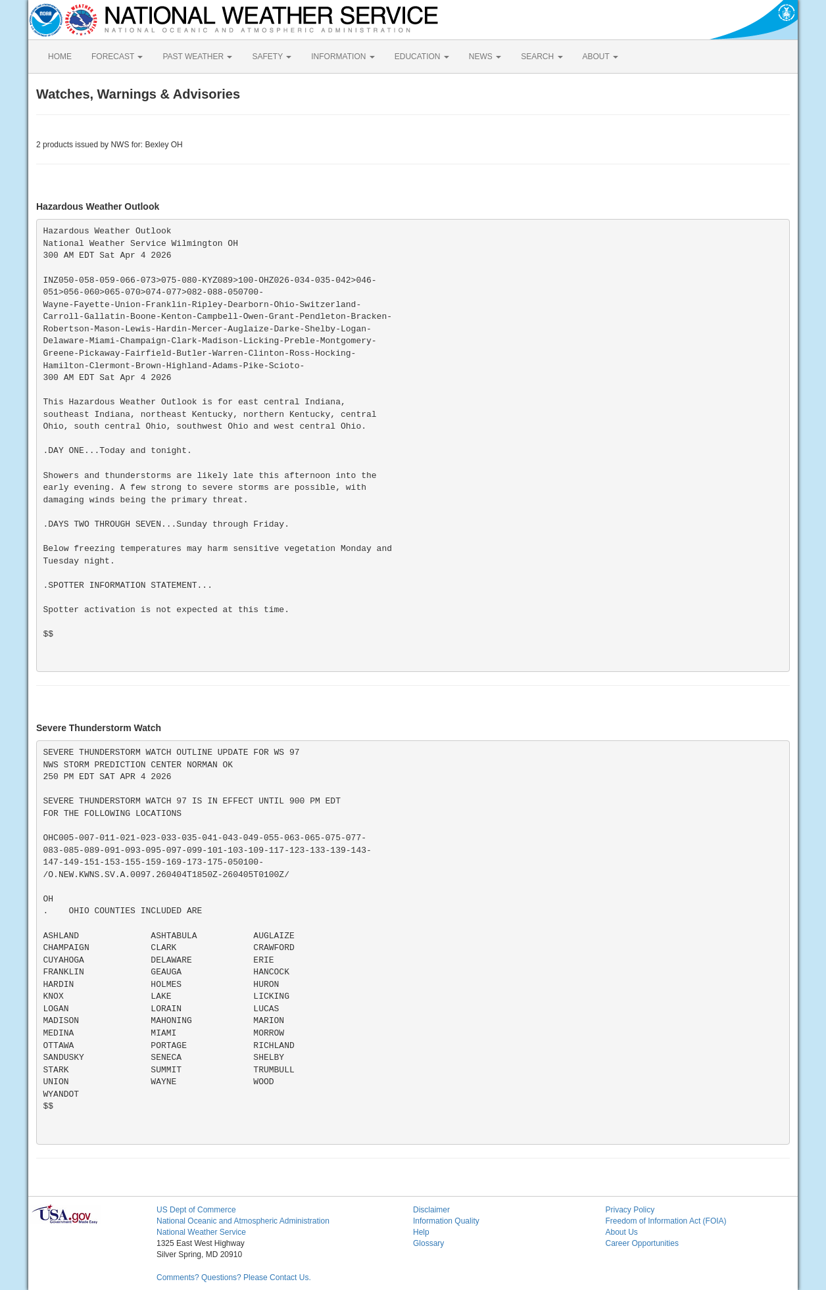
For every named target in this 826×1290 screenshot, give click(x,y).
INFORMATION (342, 56)
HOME (60, 56)
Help (421, 1232)
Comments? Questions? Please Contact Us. (234, 1277)
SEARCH (541, 56)
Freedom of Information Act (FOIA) (666, 1221)
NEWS (485, 56)
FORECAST (117, 56)
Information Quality (446, 1221)
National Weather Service (201, 1232)
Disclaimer (431, 1209)
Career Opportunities (642, 1243)
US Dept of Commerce (196, 1209)
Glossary (428, 1243)
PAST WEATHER (197, 56)
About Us (622, 1232)
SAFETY (271, 56)
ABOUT (600, 56)
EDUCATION (422, 56)
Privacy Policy (630, 1209)
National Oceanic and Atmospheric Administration (243, 1221)
